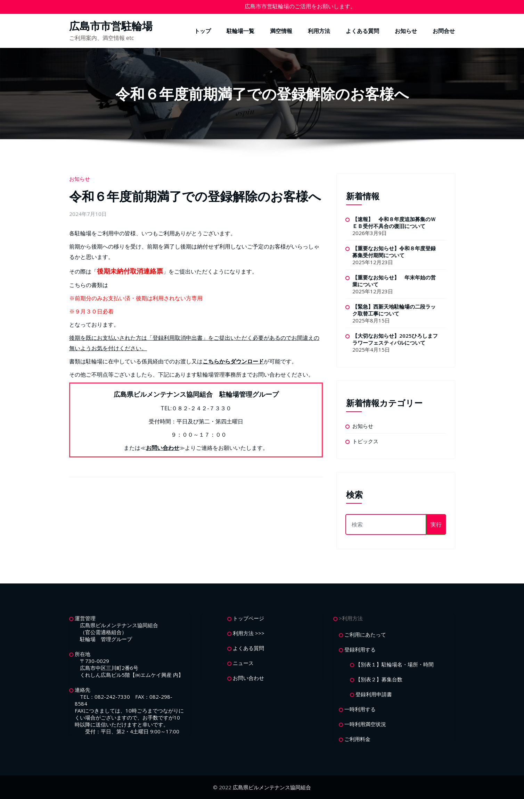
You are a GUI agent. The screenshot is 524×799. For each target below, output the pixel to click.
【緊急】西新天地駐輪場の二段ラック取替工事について (394, 310)
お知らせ (406, 31)
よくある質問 (362, 31)
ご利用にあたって (365, 634)
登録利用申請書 (373, 694)
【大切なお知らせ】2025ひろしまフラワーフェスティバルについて (395, 339)
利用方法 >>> (248, 633)
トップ (202, 31)
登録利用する (360, 649)
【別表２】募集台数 (378, 679)
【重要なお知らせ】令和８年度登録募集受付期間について (394, 252)
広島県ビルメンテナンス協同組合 (272, 787)
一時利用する (360, 709)
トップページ (248, 618)
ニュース (243, 662)
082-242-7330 (112, 696)
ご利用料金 (357, 738)
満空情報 (281, 31)
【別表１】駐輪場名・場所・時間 (394, 664)
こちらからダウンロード (233, 361)
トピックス (365, 441)
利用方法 (319, 31)
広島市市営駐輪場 (111, 26)
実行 (436, 524)
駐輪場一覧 (240, 31)
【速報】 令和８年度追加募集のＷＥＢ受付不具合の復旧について (394, 222)
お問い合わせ (162, 448)
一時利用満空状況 (365, 724)
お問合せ (444, 31)
